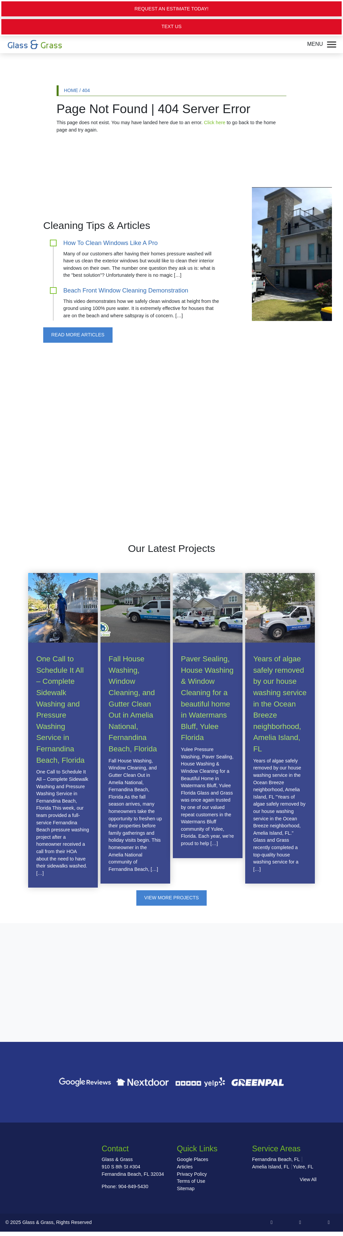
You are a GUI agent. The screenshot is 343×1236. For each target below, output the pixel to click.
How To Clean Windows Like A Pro (110, 242)
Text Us (171, 26)
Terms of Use (191, 1181)
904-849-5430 (133, 1186)
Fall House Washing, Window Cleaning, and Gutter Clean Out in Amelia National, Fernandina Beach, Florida (133, 704)
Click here (214, 123)
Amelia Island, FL (270, 1167)
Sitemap (186, 1188)
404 (86, 90)
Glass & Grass (38, 1227)
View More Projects (171, 898)
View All (308, 1179)
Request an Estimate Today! (171, 8)
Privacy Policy (192, 1174)
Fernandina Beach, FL (276, 1160)
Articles (185, 1167)
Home (71, 90)
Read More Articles (78, 335)
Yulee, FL (303, 1167)
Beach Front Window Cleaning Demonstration (125, 290)
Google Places (192, 1160)
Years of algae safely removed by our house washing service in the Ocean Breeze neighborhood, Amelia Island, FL (279, 704)
